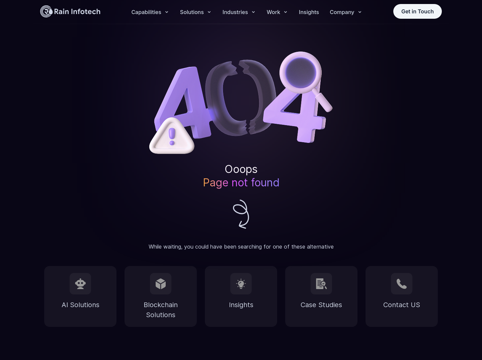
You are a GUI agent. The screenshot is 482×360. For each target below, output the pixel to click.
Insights (309, 12)
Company (342, 12)
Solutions (192, 12)
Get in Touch (417, 11)
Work (273, 12)
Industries (235, 12)
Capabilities (146, 12)
